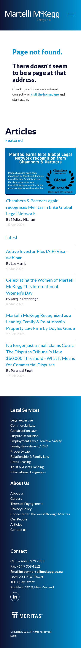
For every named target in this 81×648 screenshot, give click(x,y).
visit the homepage (45, 94)
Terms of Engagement (26, 503)
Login (13, 635)
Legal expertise (21, 420)
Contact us (18, 529)
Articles (16, 524)
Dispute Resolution (24, 436)
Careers (16, 498)
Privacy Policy (21, 509)
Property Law (20, 451)
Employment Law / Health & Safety (36, 441)
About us (17, 493)
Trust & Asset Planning (27, 467)
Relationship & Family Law (29, 456)
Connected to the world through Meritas (40, 514)
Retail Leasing (20, 462)
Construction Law (23, 430)
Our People (18, 519)
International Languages (28, 472)
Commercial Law (22, 425)
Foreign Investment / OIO (29, 446)
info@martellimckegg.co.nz (41, 571)
